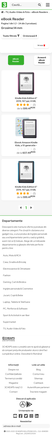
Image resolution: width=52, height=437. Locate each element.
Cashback (38, 382)
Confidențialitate (13, 374)
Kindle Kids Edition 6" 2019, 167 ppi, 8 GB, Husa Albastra (26, 189)
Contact (13, 391)
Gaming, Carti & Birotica (14, 282)
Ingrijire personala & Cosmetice (18, 288)
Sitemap (38, 378)
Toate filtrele (11, 35)
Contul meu (38, 374)
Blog (38, 369)
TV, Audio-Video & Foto (14, 328)
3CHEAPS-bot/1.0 (13, 387)
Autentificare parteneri (38, 387)
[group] (41, 45)
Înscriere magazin (38, 391)
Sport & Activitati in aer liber (16, 315)
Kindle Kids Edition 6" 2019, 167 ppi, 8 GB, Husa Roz (26, 101)
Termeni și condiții (13, 378)
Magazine (13, 382)
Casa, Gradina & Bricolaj (14, 262)
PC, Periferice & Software (15, 308)
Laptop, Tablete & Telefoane (16, 302)
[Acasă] (2, 12)
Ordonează (30, 35)
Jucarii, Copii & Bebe (13, 295)
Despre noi (13, 369)
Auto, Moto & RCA (12, 255)
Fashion (7, 275)
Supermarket (9, 321)
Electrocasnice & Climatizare (16, 268)
